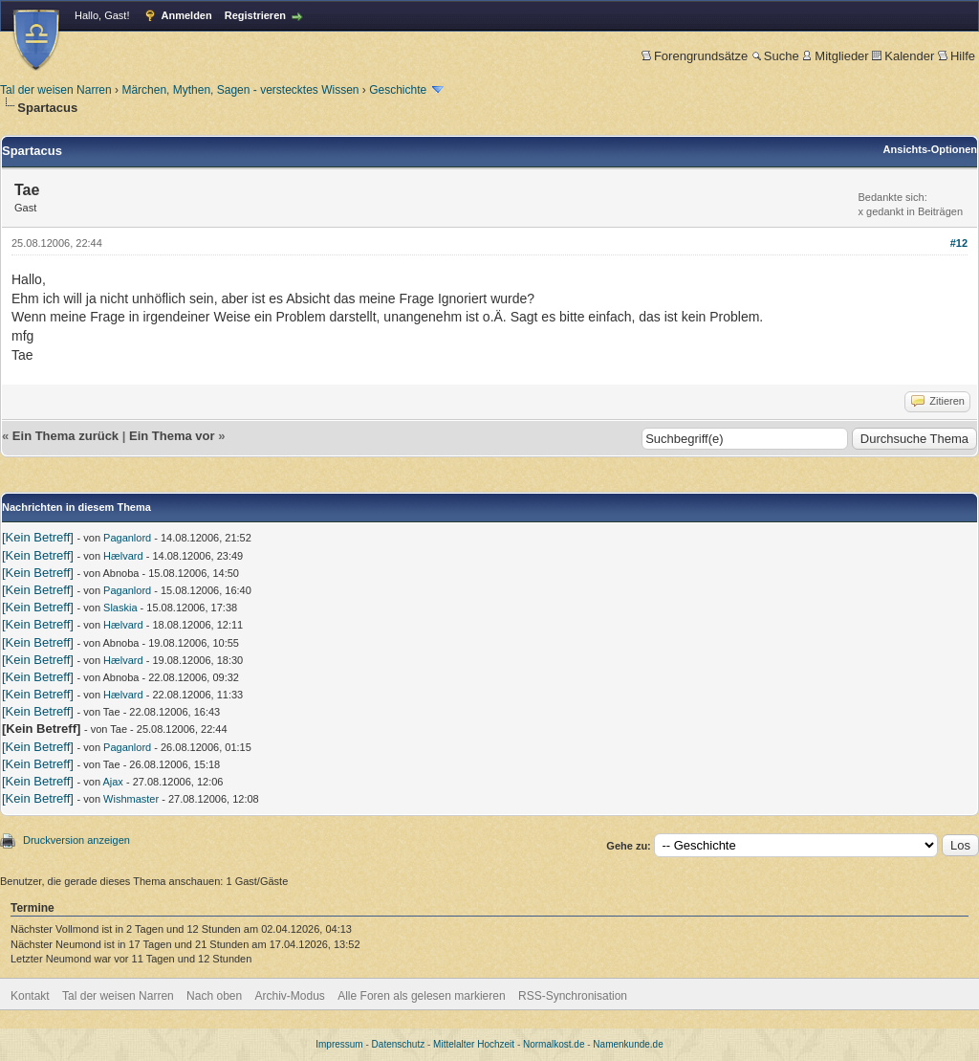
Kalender (903, 56)
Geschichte (397, 90)
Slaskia (120, 607)
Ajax (112, 781)
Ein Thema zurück (65, 436)
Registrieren (255, 15)
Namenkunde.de (628, 1044)
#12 (959, 243)
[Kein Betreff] (38, 537)
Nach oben (214, 996)
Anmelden (187, 15)
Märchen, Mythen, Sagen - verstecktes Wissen (240, 90)
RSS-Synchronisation (572, 996)
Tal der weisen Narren (56, 90)
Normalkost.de (553, 1044)
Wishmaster (131, 799)
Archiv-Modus (290, 996)
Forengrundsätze (695, 56)
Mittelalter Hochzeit (473, 1044)
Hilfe (956, 56)
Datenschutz (398, 1044)
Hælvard (123, 556)
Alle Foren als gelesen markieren (421, 996)
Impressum (338, 1044)
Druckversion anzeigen (76, 840)
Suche (775, 56)
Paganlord (127, 537)
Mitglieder (835, 56)
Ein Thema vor (172, 436)
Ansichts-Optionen (930, 149)
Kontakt (30, 996)
